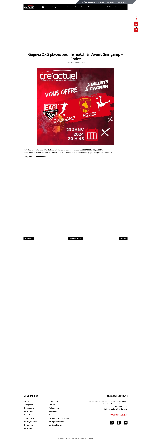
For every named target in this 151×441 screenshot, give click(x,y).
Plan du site (53, 415)
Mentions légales (55, 425)
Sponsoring (53, 411)
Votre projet (55, 7)
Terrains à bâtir (106, 7)
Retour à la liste (75, 238)
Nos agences (122, 2)
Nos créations (67, 7)
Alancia (90, 438)
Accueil (26, 401)
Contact (52, 405)
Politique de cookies (56, 422)
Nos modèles (79, 7)
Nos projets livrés (30, 422)
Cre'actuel (66, 438)
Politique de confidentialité (59, 418)
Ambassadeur (54, 408)
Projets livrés (119, 7)
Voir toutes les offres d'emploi (116, 409)
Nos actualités (111, 2)
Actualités (81, 62)
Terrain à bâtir (28, 418)
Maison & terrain (92, 7)
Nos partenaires (119, 414)
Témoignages (54, 401)
